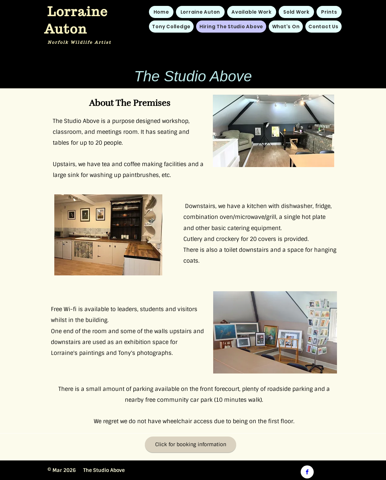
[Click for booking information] (190, 444)
